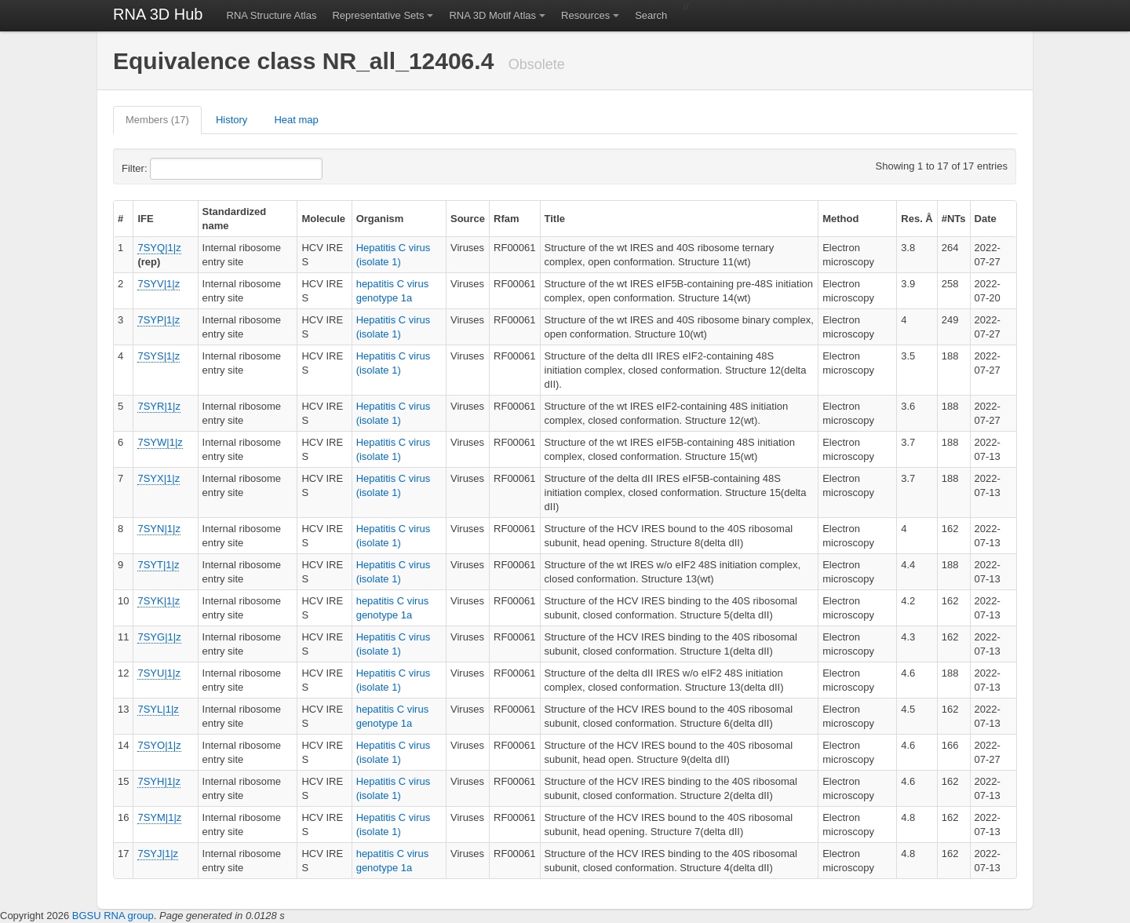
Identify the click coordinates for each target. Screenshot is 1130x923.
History (231, 120)
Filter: (173, 169)
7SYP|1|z (158, 320)
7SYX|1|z (158, 478)
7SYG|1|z (158, 637)
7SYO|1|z (158, 745)
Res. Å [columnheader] (916, 218)
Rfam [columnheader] (506, 218)
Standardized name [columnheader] (234, 219)
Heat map (296, 120)
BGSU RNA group (113, 915)
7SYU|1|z (158, 673)
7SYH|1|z (158, 781)
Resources (585, 15)
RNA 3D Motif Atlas (492, 15)
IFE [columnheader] (145, 218)
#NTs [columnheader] (954, 218)
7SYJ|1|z (157, 853)
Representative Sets (378, 15)
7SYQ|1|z (158, 248)
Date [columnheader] (986, 218)
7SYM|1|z (159, 817)
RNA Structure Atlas (272, 15)
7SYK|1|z (158, 601)
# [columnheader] (120, 218)
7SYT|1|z (158, 565)
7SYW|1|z (159, 442)
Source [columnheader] (467, 218)
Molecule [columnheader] (323, 218)
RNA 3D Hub (158, 14)
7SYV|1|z (158, 284)
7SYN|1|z (158, 528)
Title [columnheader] (555, 218)
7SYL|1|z (157, 709)
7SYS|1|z (158, 356)
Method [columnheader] (840, 218)
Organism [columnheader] (380, 218)
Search (651, 15)
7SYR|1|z (158, 406)
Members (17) (157, 120)
